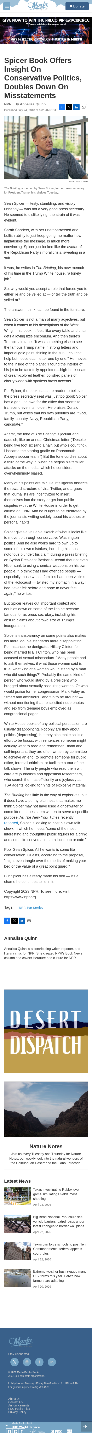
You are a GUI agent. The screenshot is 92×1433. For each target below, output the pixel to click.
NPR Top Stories (31, 907)
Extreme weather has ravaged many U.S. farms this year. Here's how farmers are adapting (59, 1276)
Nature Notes (45, 1146)
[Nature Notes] (46, 1109)
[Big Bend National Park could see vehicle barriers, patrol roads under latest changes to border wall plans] (17, 1224)
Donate (79, 6)
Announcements (18, 1405)
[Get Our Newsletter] (46, 1031)
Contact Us (15, 1402)
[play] (6, 1425)
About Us (14, 1398)
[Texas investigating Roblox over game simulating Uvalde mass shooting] (17, 1196)
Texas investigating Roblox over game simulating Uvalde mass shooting (56, 1194)
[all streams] (86, 1426)
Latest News (17, 1181)
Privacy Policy (17, 1412)
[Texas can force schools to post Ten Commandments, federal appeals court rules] (17, 1251)
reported (11, 823)
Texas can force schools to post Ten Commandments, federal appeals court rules (59, 1249)
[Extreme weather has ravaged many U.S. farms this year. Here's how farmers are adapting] (17, 1278)
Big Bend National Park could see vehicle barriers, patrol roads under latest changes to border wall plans (58, 1221)
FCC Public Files (19, 1408)
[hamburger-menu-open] (6, 6)
